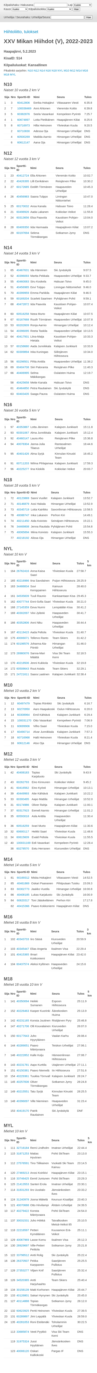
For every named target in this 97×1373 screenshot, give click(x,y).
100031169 (24, 842)
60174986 (23, 804)
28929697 (23, 1245)
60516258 (23, 313)
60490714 (23, 731)
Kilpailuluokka (37, 9)
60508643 (23, 668)
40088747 (23, 515)
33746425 (23, 1178)
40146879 (23, 503)
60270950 (23, 709)
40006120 (23, 1351)
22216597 (23, 1230)
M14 (79, 70)
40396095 (23, 330)
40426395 (23, 181)
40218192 (23, 537)
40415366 (23, 906)
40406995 (23, 372)
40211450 (23, 520)
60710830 (23, 131)
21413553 (23, 1184)
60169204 (23, 298)
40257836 (23, 1081)
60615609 (23, 837)
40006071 (23, 637)
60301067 (23, 432)
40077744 (23, 601)
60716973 (23, 125)
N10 (30, 70)
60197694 (23, 232)
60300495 (23, 799)
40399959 (23, 292)
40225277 (23, 469)
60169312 (23, 877)
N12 (36, 70)
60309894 (23, 351)
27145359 (23, 607)
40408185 (23, 894)
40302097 (23, 613)
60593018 (23, 816)
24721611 (23, 674)
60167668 (23, 319)
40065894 (23, 532)
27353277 (23, 1270)
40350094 (23, 1001)
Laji (70, 4)
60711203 (23, 463)
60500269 (23, 136)
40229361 (23, 1076)
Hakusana (26, 4)
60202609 (23, 325)
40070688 (23, 1205)
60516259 (23, 825)
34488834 (23, 586)
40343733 (23, 939)
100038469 (24, 108)
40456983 (23, 196)
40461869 (23, 883)
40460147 (23, 438)
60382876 (23, 114)
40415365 (23, 954)
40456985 (23, 287)
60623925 (23, 1310)
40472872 (23, 304)
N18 (54, 70)
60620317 (23, 900)
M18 (6, 74)
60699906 (23, 726)
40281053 (23, 1322)
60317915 (23, 810)
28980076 (23, 653)
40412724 (23, 175)
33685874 (23, 1331)
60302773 (23, 889)
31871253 (23, 1153)
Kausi (7, 9)
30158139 (23, 1289)
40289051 (23, 1045)
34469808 (23, 526)
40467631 (23, 270)
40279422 (23, 1210)
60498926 (23, 211)
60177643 (23, 1035)
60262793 (23, 782)
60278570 (23, 848)
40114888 (23, 1301)
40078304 (23, 444)
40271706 (23, 1026)
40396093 (23, 275)
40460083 (23, 281)
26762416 (23, 571)
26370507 (23, 1260)
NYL (60, 70)
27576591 (23, 1163)
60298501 (23, 361)
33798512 (23, 1255)
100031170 (24, 720)
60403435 (23, 393)
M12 (72, 70)
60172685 (23, 186)
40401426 (23, 453)
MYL (13, 74)
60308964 (23, 714)
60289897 (23, 1316)
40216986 (23, 580)
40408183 (23, 772)
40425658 (23, 382)
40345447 (23, 948)
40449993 (23, 793)
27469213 (23, 1172)
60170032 (23, 206)
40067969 (23, 1239)
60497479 (23, 703)
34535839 (23, 595)
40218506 (23, 662)
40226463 (23, 1010)
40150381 (23, 1070)
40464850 (23, 388)
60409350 (23, 227)
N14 (42, 70)
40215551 (23, 1091)
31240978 (23, 1199)
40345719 (23, 509)
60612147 (23, 142)
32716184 (23, 1147)
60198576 (23, 643)
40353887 (23, 427)
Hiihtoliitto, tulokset (21, 31)
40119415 (23, 632)
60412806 (23, 102)
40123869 (23, 498)
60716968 (23, 737)
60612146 (23, 743)
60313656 (23, 217)
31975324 (23, 1341)
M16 (85, 70)
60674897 (23, 119)
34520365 (23, 1280)
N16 (48, 70)
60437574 (23, 964)
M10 (66, 70)
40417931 (23, 336)
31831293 (23, 1189)
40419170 (23, 1110)
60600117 (23, 831)
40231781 (23, 1064)
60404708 (23, 367)
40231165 (23, 1020)
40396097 (23, 1101)
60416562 (23, 787)
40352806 (23, 622)
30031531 (23, 1220)
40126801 (23, 1295)
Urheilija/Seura (41, 17)
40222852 (23, 1055)
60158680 (23, 346)
